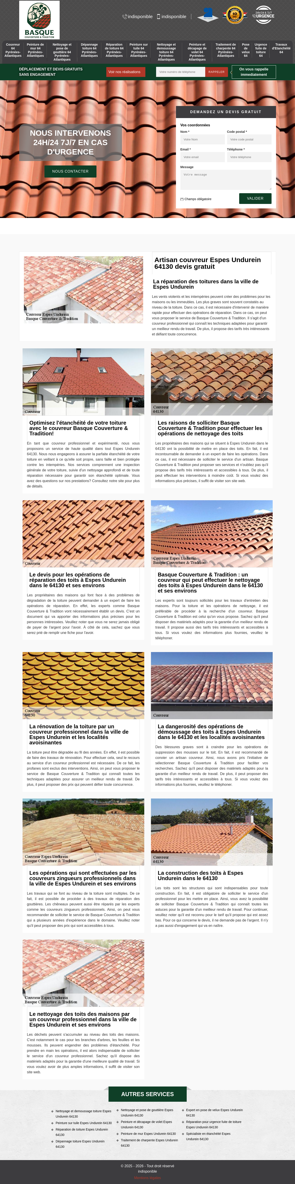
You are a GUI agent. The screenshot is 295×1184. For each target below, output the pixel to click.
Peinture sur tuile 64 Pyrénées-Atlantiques (139, 50)
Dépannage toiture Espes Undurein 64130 (80, 1144)
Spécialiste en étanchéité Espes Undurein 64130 (208, 1136)
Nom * (184, 131)
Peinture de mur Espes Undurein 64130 (148, 1133)
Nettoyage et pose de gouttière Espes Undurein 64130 (147, 1112)
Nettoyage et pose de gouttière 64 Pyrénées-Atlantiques (62, 52)
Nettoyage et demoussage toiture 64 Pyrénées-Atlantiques (166, 52)
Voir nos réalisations (124, 72)
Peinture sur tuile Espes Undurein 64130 (84, 1123)
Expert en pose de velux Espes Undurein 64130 (214, 1112)
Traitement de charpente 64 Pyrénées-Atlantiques (225, 50)
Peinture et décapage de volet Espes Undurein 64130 (146, 1124)
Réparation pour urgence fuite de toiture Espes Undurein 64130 (214, 1124)
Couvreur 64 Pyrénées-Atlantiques (12, 50)
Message (187, 167)
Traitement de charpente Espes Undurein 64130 (149, 1142)
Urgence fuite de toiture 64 (261, 50)
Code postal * (237, 131)
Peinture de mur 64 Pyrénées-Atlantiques (35, 50)
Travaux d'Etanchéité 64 (281, 48)
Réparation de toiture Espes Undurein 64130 (82, 1132)
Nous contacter (70, 171)
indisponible (137, 16)
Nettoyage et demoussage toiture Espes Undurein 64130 (83, 1113)
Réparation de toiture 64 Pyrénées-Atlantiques (114, 50)
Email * (185, 149)
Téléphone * (236, 149)
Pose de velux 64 (246, 50)
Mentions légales (147, 1178)
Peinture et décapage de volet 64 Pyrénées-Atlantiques (197, 52)
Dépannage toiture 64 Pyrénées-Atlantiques (89, 50)
